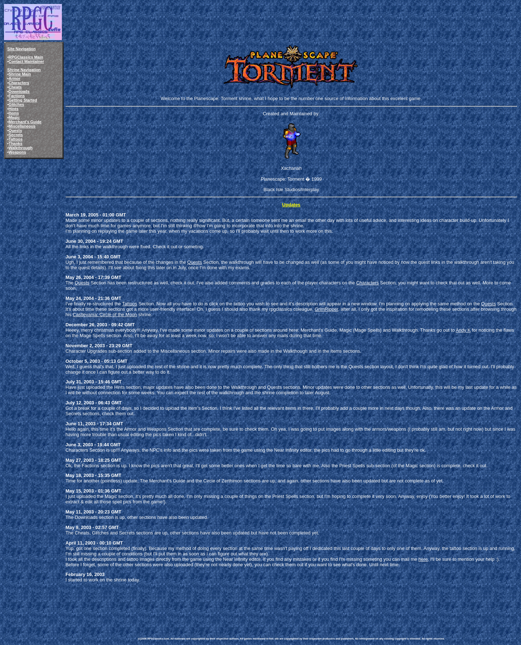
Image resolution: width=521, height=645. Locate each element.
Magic (14, 117)
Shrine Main (20, 74)
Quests (15, 130)
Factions (17, 96)
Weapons (17, 152)
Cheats (15, 87)
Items (14, 113)
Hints (13, 109)
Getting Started (23, 100)
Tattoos (15, 139)
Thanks (15, 143)
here (423, 559)
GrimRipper (326, 309)
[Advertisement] (269, 604)
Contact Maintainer (26, 61)
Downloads (19, 91)
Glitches (16, 104)
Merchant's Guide (25, 122)
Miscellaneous (22, 126)
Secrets (16, 135)
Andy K (463, 330)
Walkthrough (21, 148)
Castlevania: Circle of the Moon (105, 314)
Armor (15, 78)
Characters (19, 83)
